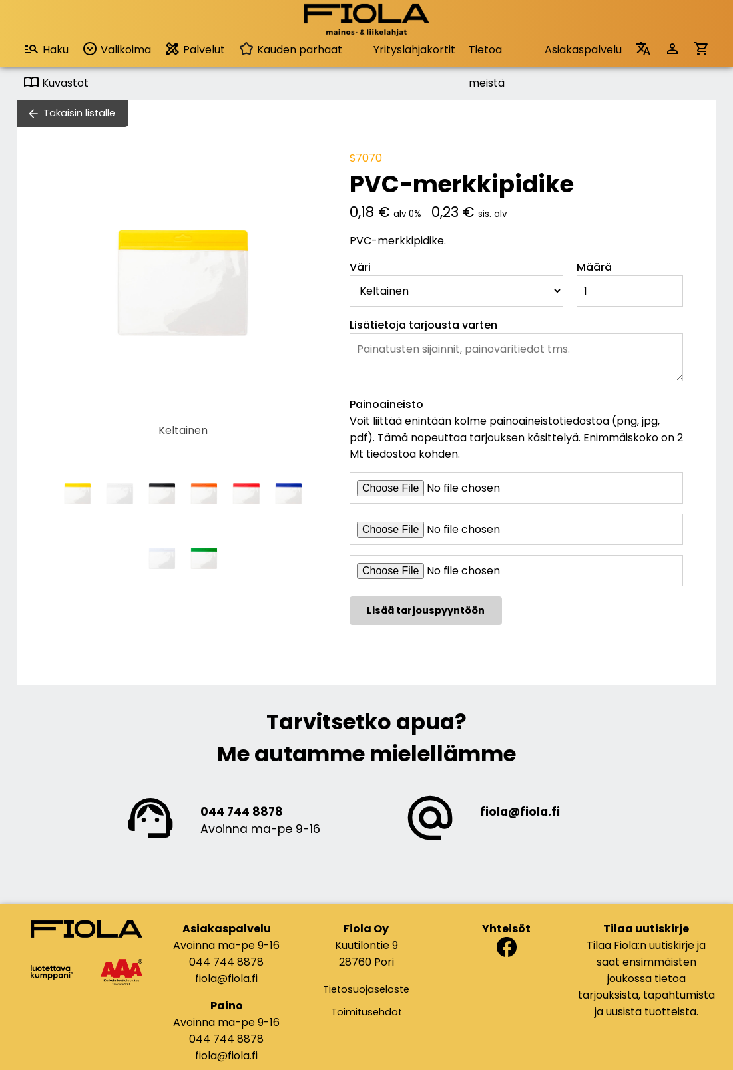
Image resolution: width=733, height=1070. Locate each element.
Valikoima (116, 49)
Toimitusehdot (366, 1012)
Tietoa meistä (487, 54)
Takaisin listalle (79, 113)
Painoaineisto (386, 404)
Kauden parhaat (290, 49)
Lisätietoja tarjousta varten (423, 325)
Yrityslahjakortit (414, 49)
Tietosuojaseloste (366, 989)
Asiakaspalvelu (583, 49)
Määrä (594, 267)
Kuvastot (56, 82)
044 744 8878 (241, 812)
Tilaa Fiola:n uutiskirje (640, 945)
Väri (360, 267)
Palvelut (194, 49)
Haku (46, 49)
